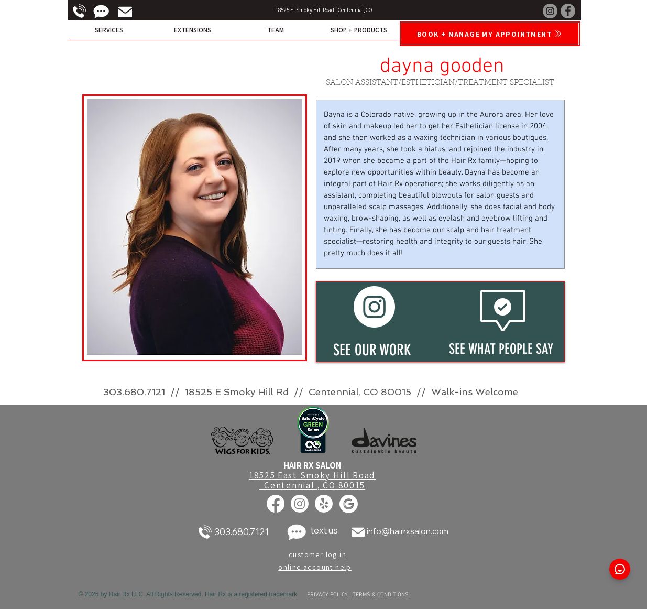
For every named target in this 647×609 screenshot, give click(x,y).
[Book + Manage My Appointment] (489, 34)
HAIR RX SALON (312, 465)
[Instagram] (550, 11)
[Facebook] (568, 11)
